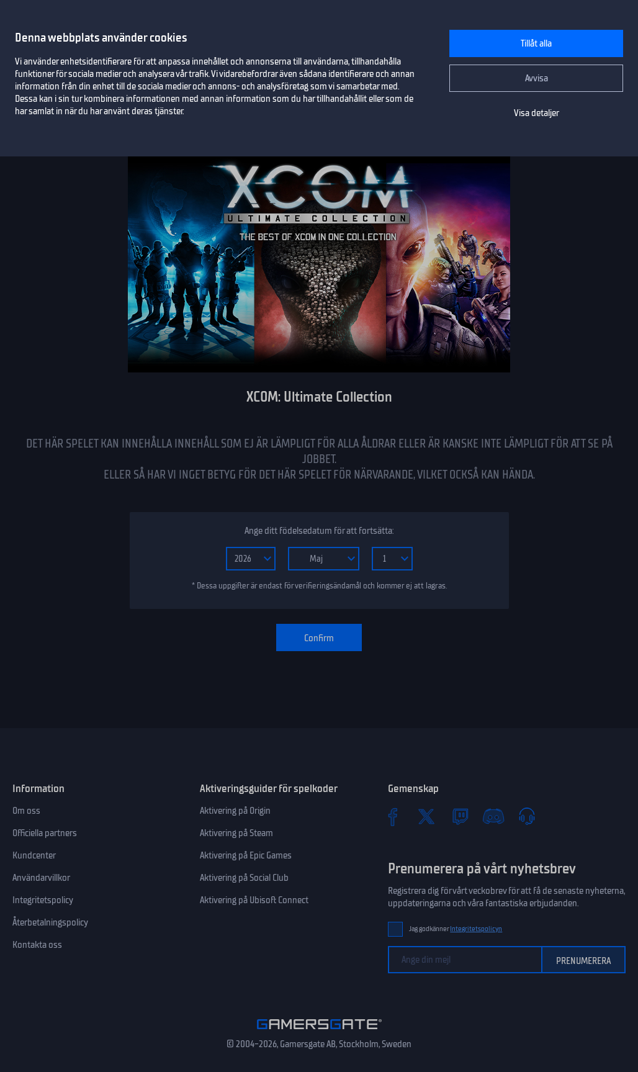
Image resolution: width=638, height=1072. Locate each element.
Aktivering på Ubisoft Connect (254, 900)
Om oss (26, 810)
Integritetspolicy (42, 900)
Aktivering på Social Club (244, 878)
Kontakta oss (37, 945)
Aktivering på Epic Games (246, 855)
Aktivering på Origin (235, 810)
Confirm (319, 638)
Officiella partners (44, 833)
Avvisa (536, 78)
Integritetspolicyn (476, 929)
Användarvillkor (41, 878)
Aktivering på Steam (236, 833)
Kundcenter (34, 855)
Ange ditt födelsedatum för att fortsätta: (319, 531)
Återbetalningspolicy (50, 922)
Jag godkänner (456, 929)
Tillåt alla (536, 43)
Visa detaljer (536, 113)
